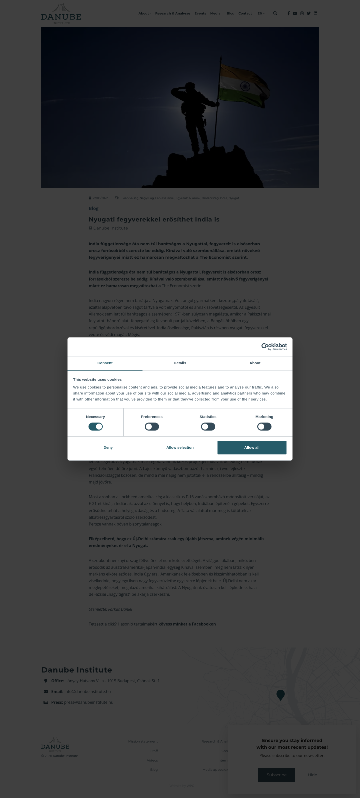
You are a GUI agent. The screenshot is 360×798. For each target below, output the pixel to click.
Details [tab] (180, 363)
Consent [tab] (105, 363)
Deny (108, 447)
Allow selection (180, 447)
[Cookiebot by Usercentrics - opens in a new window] (265, 346)
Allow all (252, 447)
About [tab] (255, 363)
